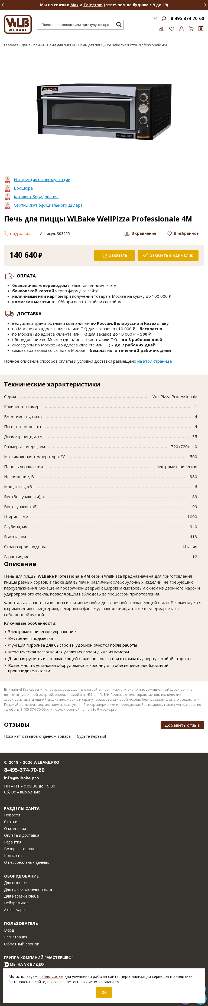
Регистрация (15, 936)
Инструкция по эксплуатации (42, 179)
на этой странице (154, 361)
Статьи (10, 821)
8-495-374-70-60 (187, 18)
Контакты (13, 855)
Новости (12, 815)
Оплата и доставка (21, 835)
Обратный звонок (21, 944)
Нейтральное (16, 902)
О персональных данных (26, 862)
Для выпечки (16, 882)
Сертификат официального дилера (48, 205)
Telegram (93, 4)
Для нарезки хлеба (21, 896)
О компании (15, 828)
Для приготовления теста (28, 889)
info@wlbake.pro (21, 777)
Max (74, 4)
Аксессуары (14, 909)
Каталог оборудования (36, 196)
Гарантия (12, 842)
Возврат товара (19, 848)
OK (104, 992)
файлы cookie (50, 976)
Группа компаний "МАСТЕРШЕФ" (38, 957)
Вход (9, 930)
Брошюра (23, 188)
